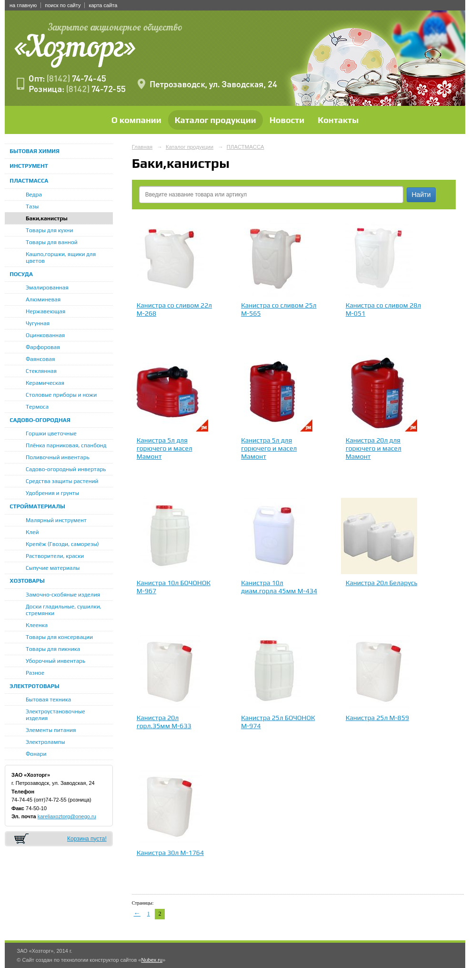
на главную (23, 5)
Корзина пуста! (87, 838)
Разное (35, 672)
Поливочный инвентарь (58, 457)
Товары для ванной (52, 242)
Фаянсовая (40, 359)
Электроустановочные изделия (55, 714)
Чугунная (38, 323)
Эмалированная (47, 287)
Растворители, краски (55, 556)
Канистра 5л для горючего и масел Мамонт (164, 448)
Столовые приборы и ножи (61, 394)
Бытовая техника (48, 699)
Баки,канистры (47, 218)
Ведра (34, 194)
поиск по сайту (62, 5)
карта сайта (103, 5)
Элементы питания (51, 730)
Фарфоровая (43, 347)
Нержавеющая (45, 311)
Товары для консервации (59, 637)
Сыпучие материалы (53, 568)
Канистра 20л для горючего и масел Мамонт (373, 448)
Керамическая (45, 383)
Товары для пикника (53, 649)
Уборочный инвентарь (55, 661)
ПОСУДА (21, 274)
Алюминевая (43, 299)
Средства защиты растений (62, 481)
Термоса (37, 406)
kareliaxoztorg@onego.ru (67, 816)
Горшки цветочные (51, 433)
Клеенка (37, 625)
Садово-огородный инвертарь (66, 469)
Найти (421, 194)
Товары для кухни (49, 230)
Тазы (32, 206)
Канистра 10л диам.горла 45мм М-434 (279, 587)
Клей (32, 532)
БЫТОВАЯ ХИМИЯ (35, 151)
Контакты (338, 120)
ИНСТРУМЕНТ (29, 166)
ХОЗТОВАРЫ (27, 580)
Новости (287, 120)
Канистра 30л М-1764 (170, 852)
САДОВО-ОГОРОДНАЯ (40, 420)
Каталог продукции (215, 120)
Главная (142, 147)
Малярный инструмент (56, 520)
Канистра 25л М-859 (377, 717)
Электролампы (45, 742)
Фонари (36, 754)
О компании (136, 120)
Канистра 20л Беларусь (382, 583)
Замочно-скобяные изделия (63, 594)
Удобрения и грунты (52, 493)
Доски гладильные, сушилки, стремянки (63, 610)
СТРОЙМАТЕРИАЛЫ (37, 506)
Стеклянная (41, 371)
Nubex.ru (151, 960)
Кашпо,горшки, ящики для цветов (61, 257)
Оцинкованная (45, 335)
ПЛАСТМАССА (29, 180)
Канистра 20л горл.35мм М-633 (164, 722)
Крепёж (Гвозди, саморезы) (62, 544)
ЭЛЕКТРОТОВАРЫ (35, 686)
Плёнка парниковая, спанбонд (66, 445)
